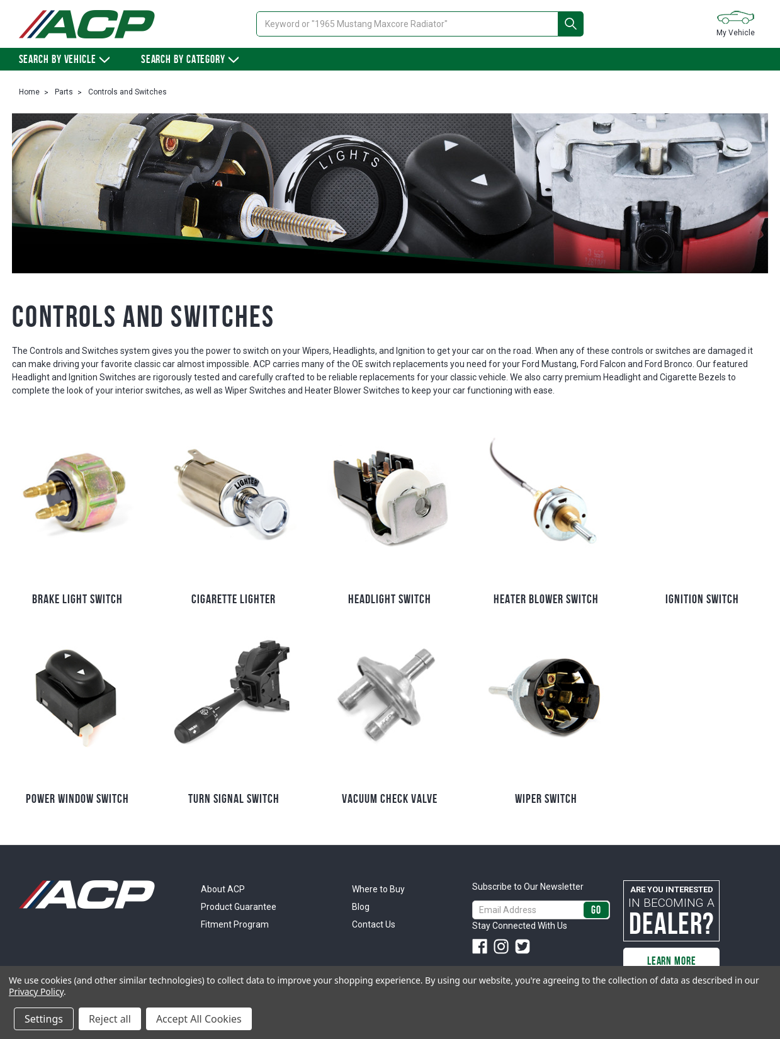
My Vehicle (735, 23)
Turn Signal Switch (234, 798)
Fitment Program (235, 924)
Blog (361, 907)
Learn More (671, 961)
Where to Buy (378, 889)
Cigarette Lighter (233, 599)
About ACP (223, 889)
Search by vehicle (64, 59)
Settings (44, 1019)
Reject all (110, 1019)
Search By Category (190, 59)
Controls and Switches (127, 92)
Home (29, 92)
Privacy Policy (36, 991)
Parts (64, 92)
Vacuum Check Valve (390, 798)
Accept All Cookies (199, 1019)
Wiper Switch (546, 798)
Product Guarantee (238, 907)
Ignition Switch (702, 599)
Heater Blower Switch (546, 599)
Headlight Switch (389, 599)
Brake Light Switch (77, 599)
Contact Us (373, 924)
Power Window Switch (77, 798)
